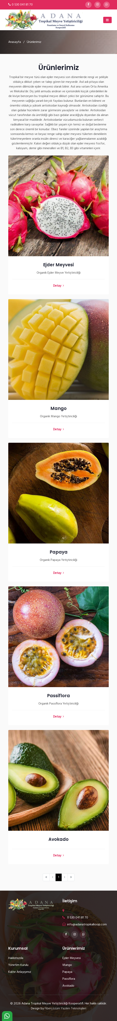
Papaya (59, 552)
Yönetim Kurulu (18, 965)
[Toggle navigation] (107, 20)
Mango (58, 408)
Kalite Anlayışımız (19, 972)
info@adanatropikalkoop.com (84, 924)
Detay (58, 285)
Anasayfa (14, 42)
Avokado (58, 839)
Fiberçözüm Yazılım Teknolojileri (65, 1008)
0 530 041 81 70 (22, 4)
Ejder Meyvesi (58, 264)
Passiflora (58, 695)
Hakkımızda (15, 958)
